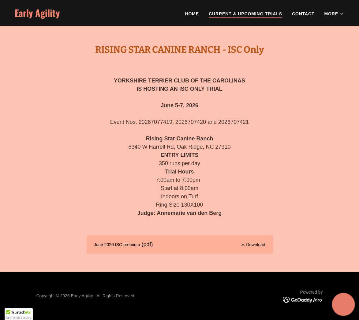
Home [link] (192, 13)
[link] (95, 15)
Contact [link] (303, 13)
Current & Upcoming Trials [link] (245, 13)
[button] (334, 13)
